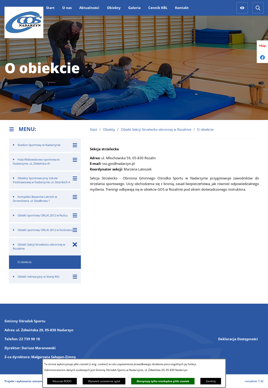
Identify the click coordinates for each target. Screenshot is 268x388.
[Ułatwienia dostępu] (242, 7)
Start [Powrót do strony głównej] (93, 129)
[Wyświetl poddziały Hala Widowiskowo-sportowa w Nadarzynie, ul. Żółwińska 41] (75, 159)
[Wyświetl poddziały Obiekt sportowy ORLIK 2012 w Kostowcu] (75, 230)
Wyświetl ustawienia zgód (104, 381)
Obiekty (109, 129)
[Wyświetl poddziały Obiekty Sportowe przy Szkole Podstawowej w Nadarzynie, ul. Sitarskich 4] (75, 178)
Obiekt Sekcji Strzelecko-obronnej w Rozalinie (156, 129)
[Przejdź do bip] (262, 46)
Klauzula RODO (62, 381)
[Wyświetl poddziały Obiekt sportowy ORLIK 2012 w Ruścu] (75, 215)
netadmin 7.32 (254, 381)
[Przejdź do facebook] (262, 57)
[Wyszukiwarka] (258, 7)
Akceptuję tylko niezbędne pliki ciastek (163, 381)
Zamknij (211, 381)
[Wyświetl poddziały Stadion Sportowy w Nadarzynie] (75, 145)
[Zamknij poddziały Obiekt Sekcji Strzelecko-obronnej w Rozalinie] (75, 244)
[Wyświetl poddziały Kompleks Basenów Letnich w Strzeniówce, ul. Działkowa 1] (75, 197)
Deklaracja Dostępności (238, 339)
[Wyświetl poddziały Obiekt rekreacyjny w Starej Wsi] (75, 276)
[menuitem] (50, 7)
